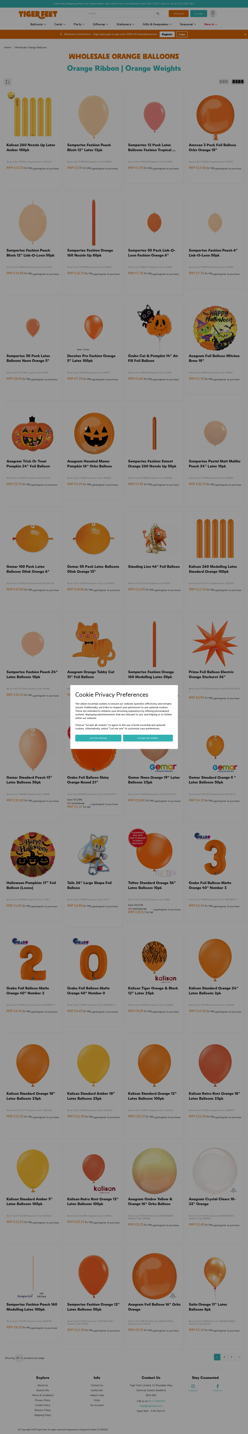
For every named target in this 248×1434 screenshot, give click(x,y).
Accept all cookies (148, 738)
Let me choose (98, 738)
